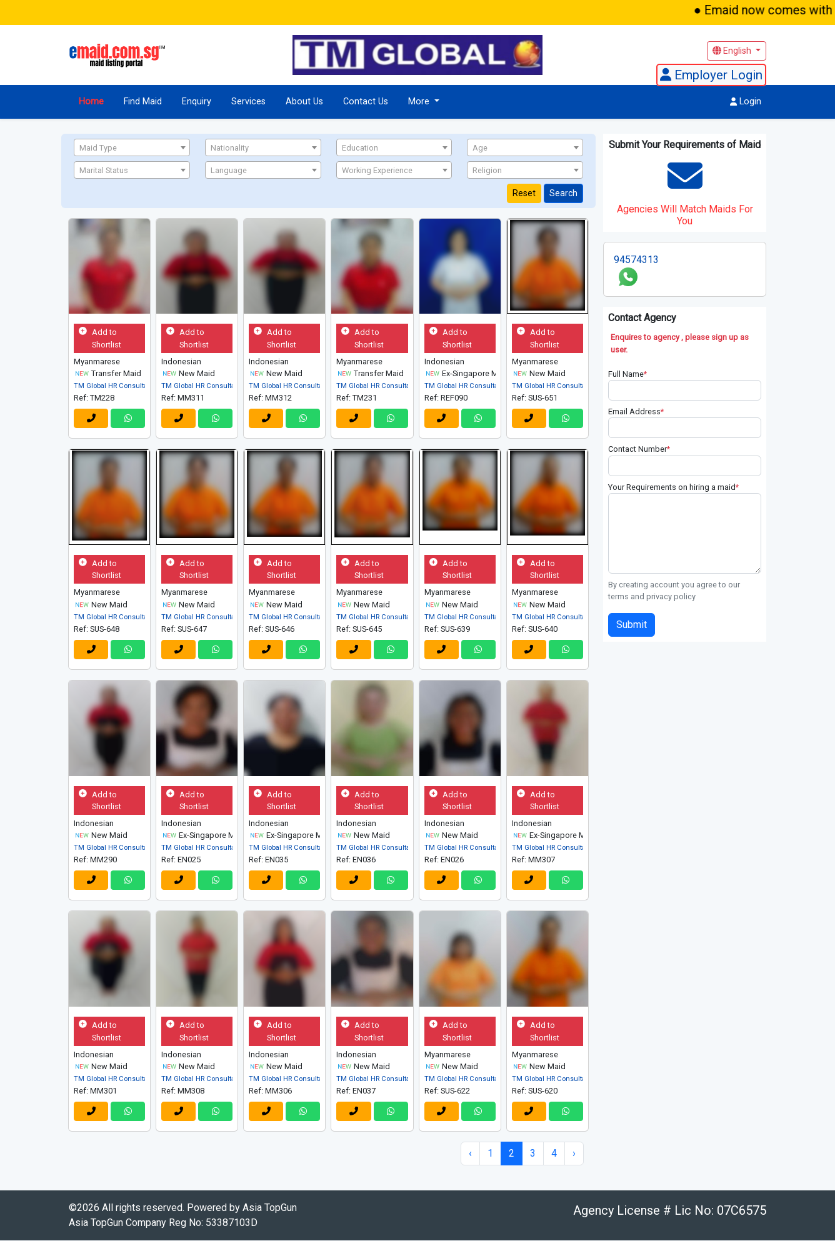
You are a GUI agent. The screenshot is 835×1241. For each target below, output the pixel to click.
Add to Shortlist (100, 339)
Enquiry (196, 101)
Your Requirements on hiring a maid (673, 487)
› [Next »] (574, 1154)
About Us (304, 101)
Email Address (636, 411)
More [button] (420, 101)
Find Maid (143, 101)
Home (91, 101)
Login (745, 101)
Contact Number (639, 449)
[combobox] (132, 147)
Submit (631, 624)
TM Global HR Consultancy (116, 386)
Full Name (627, 374)
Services (248, 101)
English (732, 51)
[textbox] (131, 148)
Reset (524, 193)
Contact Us (365, 101)
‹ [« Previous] (470, 1154)
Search (563, 193)
